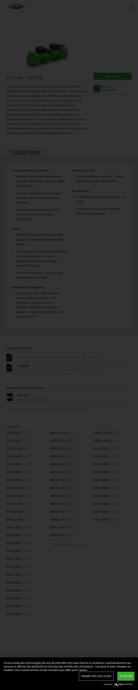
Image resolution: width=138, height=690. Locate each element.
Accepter (126, 676)
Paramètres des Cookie (96, 676)
